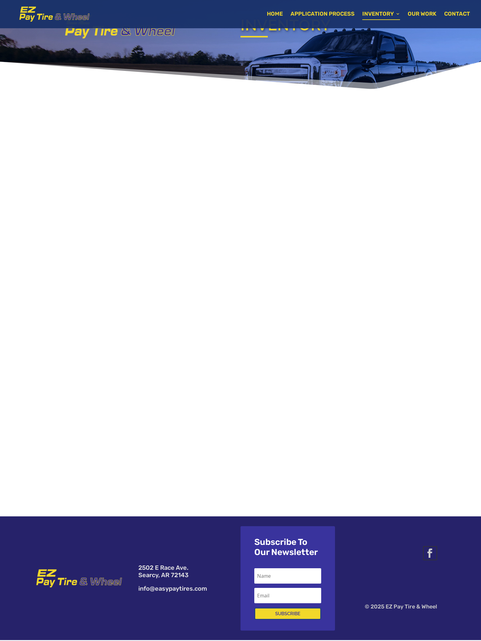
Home (276, 15)
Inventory (379, 15)
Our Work (423, 15)
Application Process (324, 15)
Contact (458, 15)
